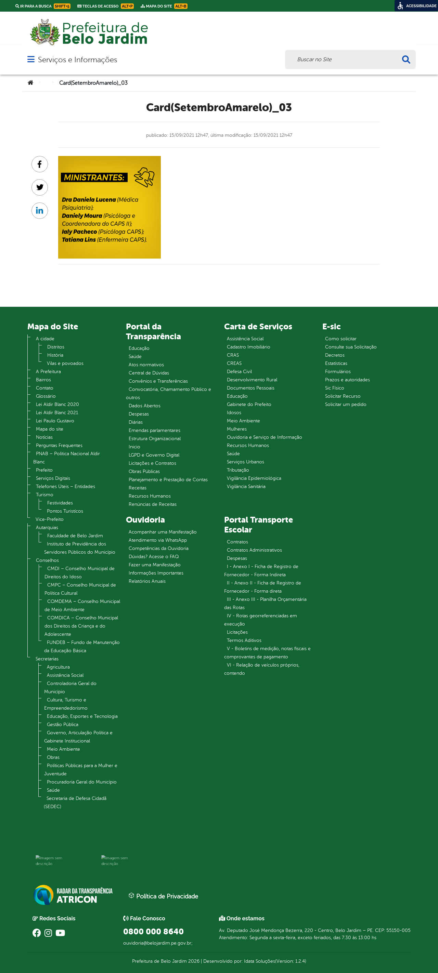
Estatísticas (336, 363)
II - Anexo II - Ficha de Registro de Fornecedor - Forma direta (262, 587)
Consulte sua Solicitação (351, 347)
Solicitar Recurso (343, 396)
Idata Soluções (259, 961)
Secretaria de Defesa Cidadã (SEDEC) (75, 802)
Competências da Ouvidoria (159, 548)
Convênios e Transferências (158, 381)
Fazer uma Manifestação (155, 564)
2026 (193, 961)
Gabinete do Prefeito (249, 404)
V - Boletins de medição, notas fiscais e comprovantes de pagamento (267, 652)
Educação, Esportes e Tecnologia (82, 716)
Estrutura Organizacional (155, 438)
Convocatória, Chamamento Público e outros (168, 393)
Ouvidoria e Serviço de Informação (264, 437)
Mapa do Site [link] (164, 6)
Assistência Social (65, 675)
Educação (139, 348)
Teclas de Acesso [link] (105, 6)
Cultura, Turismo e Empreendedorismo (66, 704)
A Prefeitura (48, 371)
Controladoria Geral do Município (70, 687)
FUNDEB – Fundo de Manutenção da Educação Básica (82, 646)
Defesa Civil (239, 371)
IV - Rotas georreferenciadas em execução (260, 620)
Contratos (237, 541)
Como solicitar (341, 338)
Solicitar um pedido (345, 404)
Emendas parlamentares (154, 430)
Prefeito (44, 470)
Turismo (44, 494)
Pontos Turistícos (65, 511)
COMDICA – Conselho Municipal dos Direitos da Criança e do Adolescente (81, 626)
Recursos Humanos (150, 496)
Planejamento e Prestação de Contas (168, 479)
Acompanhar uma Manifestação (163, 532)
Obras (53, 757)
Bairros (43, 379)
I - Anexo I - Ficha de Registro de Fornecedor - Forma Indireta (261, 570)
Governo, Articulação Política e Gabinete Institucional (78, 737)
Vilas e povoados (65, 363)
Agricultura (58, 667)
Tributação (238, 470)
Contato (44, 388)
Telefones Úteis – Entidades (65, 486)
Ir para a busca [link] (42, 6)
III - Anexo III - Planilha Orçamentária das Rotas (265, 603)
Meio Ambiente (63, 749)
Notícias (44, 437)
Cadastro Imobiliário (248, 347)
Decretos (335, 355)
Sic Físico (334, 388)
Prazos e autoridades (347, 379)
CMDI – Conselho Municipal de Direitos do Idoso (79, 572)
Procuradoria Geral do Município (82, 782)
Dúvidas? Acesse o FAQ (154, 556)
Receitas (137, 487)
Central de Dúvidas (149, 373)
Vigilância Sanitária (246, 486)
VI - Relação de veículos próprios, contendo (261, 669)
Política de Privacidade (163, 896)
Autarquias (47, 527)
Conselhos (47, 560)
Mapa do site (49, 429)
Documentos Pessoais (250, 388)
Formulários (338, 371)
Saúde (53, 790)
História (55, 355)
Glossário (46, 396)
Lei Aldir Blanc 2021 (57, 412)
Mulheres (237, 429)
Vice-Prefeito (50, 519)
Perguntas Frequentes (59, 445)
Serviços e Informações (77, 59)
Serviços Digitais (53, 478)
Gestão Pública (62, 724)
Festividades (60, 502)
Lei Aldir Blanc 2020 (57, 404)
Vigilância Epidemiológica (254, 478)
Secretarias (47, 658)
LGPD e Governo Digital (154, 455)
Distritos (55, 347)
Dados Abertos (144, 405)
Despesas (139, 414)
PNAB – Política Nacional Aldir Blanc (66, 457)
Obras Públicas (144, 471)
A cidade (45, 338)
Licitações (237, 632)
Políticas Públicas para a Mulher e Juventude (80, 769)
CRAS (233, 355)
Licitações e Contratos (152, 463)
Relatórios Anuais (147, 581)
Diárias (136, 422)
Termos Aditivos (244, 640)
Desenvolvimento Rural (252, 379)
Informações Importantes (156, 573)
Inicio (134, 446)
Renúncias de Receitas (153, 504)
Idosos (234, 412)
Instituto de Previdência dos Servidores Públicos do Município (79, 548)
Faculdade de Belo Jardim (75, 535)
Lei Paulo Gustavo (55, 420)
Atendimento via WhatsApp (158, 540)
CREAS (234, 363)
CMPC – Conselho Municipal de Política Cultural (80, 589)
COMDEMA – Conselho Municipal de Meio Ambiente (82, 605)
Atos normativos (146, 364)
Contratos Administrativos (254, 550)
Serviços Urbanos (245, 461)
